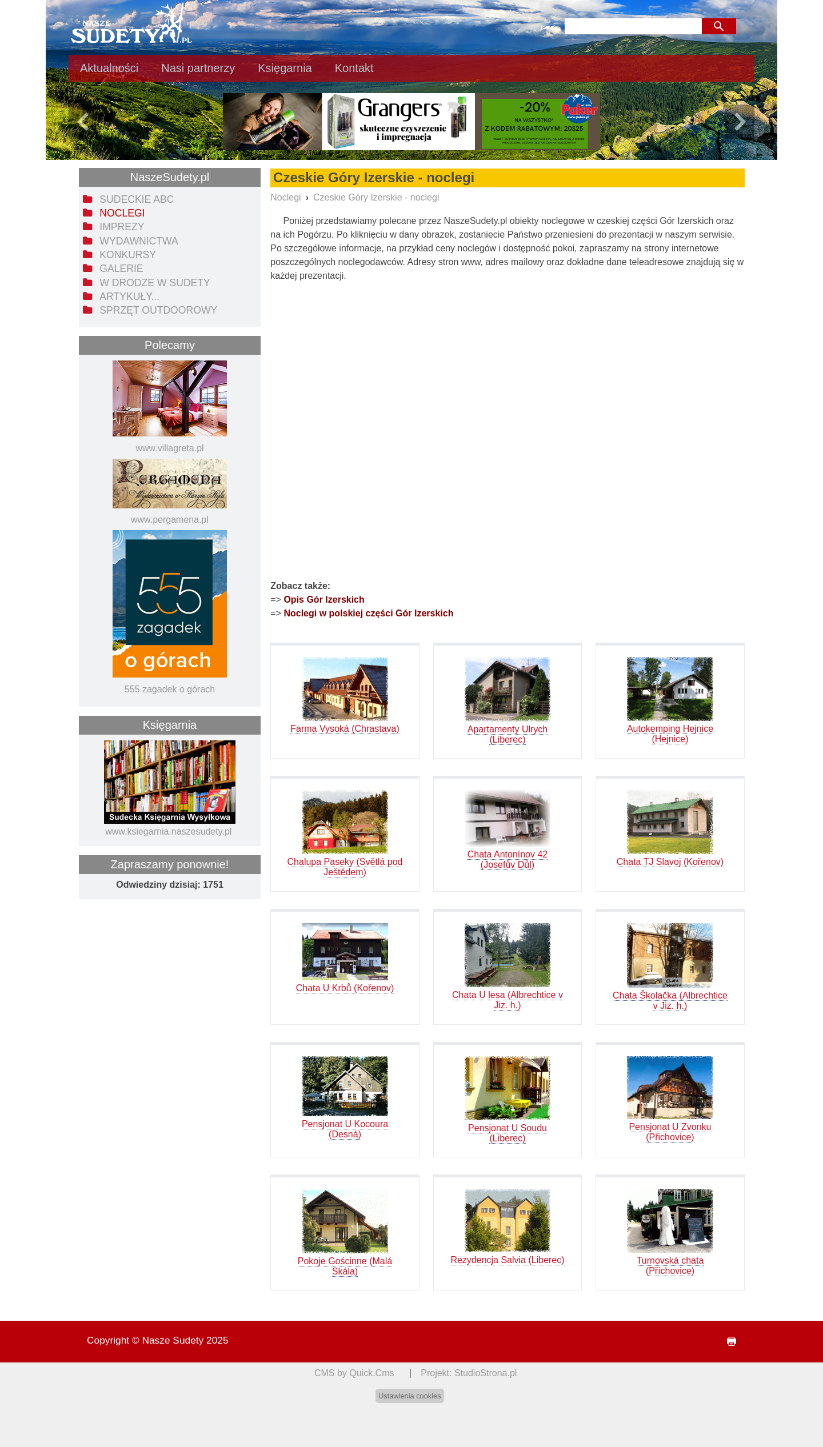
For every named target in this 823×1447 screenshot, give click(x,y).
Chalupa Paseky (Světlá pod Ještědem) (345, 867)
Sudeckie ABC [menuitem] (136, 199)
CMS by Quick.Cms (354, 1373)
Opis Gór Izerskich (323, 599)
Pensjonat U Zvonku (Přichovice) (670, 1132)
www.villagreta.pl (169, 448)
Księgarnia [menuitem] (285, 68)
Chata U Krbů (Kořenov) (345, 988)
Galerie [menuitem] (121, 268)
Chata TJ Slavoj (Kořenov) (670, 862)
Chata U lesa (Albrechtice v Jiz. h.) (507, 1000)
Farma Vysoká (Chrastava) (344, 728)
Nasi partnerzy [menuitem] (198, 68)
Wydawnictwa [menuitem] (138, 241)
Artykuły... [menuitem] (129, 296)
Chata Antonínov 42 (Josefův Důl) (508, 859)
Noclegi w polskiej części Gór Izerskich (368, 613)
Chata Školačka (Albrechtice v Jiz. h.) (670, 1001)
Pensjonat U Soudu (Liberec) (507, 1133)
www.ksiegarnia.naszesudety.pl (168, 831)
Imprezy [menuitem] (121, 227)
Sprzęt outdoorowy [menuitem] (158, 310)
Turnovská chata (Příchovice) (670, 1266)
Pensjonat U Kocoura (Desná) (345, 1129)
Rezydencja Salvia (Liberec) (507, 1260)
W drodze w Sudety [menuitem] (154, 282)
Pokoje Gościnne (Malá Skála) (345, 1266)
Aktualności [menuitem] (109, 68)
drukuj (727, 1341)
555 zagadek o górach (170, 689)
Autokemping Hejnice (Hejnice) (670, 734)
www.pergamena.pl (170, 519)
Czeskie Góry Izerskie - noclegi (376, 197)
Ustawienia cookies (409, 1396)
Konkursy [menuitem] (127, 254)
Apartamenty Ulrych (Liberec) (508, 734)
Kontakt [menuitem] (354, 68)
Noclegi (285, 197)
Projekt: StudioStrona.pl (469, 1373)
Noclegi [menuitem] (122, 213)
